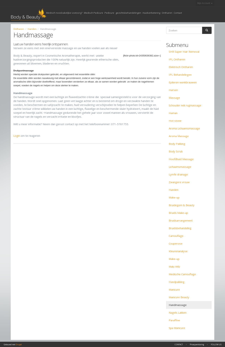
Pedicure (109, 12)
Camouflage (176, 236)
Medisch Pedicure (93, 12)
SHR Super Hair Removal (184, 51)
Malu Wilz (174, 266)
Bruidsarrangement (181, 220)
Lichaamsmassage (180, 167)
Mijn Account (204, 3)
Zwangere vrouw (179, 182)
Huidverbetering (151, 12)
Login (16, 135)
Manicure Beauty (179, 297)
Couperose (175, 243)
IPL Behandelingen (180, 74)
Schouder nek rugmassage (185, 105)
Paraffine (174, 320)
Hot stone (175, 120)
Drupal (19, 344)
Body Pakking (177, 143)
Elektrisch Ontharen (181, 67)
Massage (174, 97)
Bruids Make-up (178, 213)
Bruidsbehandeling (180, 228)
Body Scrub (176, 151)
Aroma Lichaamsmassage (184, 128)
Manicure (174, 289)
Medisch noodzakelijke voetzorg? (64, 12)
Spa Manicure (177, 328)
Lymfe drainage (178, 174)
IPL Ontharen (177, 59)
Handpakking (176, 282)
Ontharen (167, 12)
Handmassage (178, 305)
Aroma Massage (179, 136)
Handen (32, 29)
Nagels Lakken (177, 312)
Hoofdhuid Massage (181, 159)
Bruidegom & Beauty (181, 205)
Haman (173, 113)
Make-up (174, 197)
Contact (178, 12)
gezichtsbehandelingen (128, 12)
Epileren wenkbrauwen (183, 82)
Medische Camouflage (182, 274)
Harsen (173, 90)
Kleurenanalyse (178, 251)
